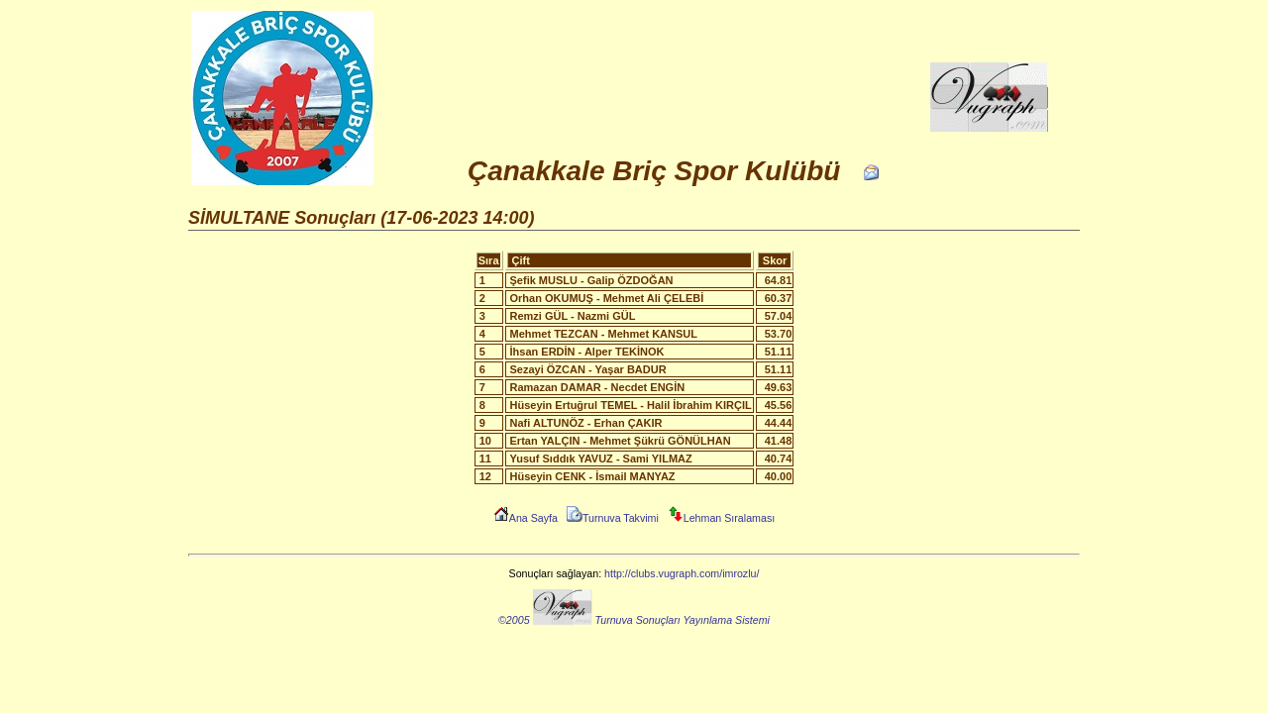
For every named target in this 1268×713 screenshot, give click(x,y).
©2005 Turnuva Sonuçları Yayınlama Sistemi (634, 620)
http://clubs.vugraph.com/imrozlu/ (681, 573)
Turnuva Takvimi (613, 518)
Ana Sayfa (525, 518)
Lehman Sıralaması (721, 518)
